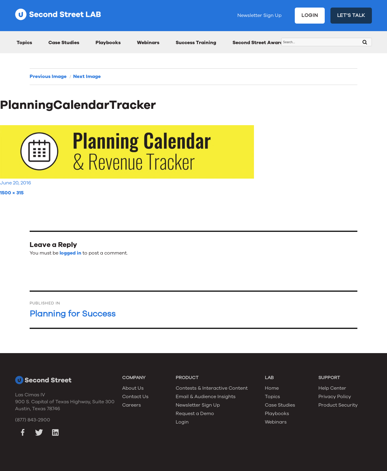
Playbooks (108, 42)
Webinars (148, 42)
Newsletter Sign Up (259, 15)
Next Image (87, 76)
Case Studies (63, 42)
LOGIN (309, 15)
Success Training (196, 42)
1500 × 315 (12, 193)
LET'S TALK (351, 15)
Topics (24, 42)
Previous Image (48, 76)
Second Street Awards (259, 42)
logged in (70, 253)
